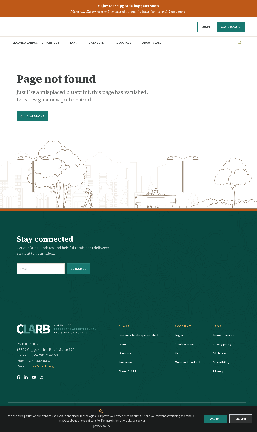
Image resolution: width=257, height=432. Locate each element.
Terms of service (225, 334)
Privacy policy (222, 344)
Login (205, 27)
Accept (215, 419)
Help (178, 353)
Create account (186, 344)
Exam (74, 43)
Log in (179, 334)
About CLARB (152, 43)
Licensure (96, 43)
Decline (240, 419)
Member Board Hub (189, 363)
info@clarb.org (41, 365)
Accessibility (221, 363)
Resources (123, 43)
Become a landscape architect (36, 43)
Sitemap (219, 373)
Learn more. (178, 11)
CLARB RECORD (231, 27)
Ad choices (220, 353)
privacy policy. (102, 426)
